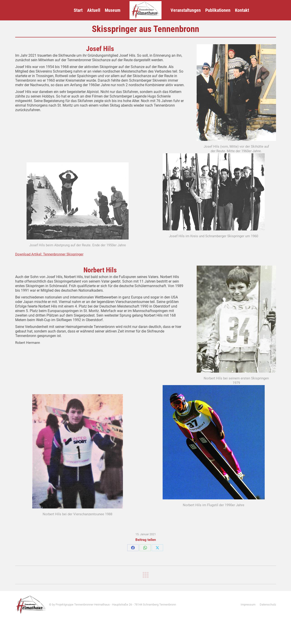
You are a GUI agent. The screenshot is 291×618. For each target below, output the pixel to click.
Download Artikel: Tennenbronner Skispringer (49, 254)
